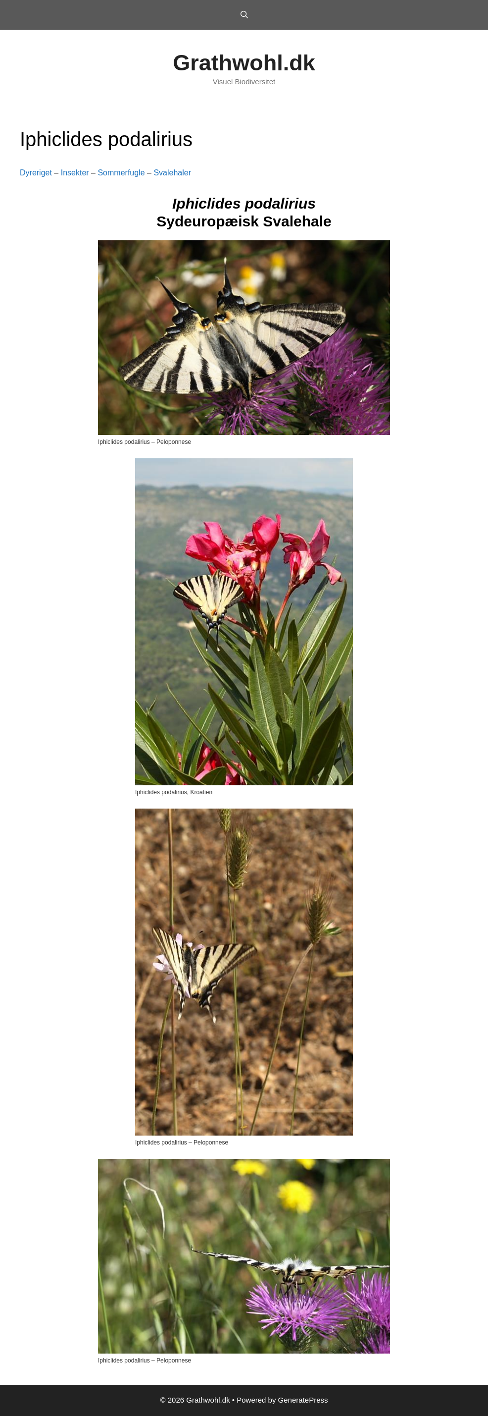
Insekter (75, 172)
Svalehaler (172, 172)
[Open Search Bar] (243, 15)
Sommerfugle (121, 172)
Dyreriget (36, 172)
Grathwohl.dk (244, 62)
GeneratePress (303, 1400)
